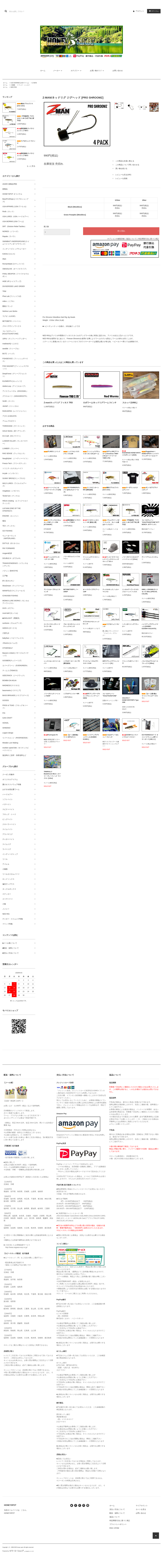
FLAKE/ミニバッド (52, 451)
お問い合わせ (118, 71)
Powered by (18, 1551)
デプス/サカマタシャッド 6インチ (91, 623)
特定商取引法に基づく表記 (148, 239)
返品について (131, 239)
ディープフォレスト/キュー (150, 558)
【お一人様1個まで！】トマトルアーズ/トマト (150, 696)
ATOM (116, 1528)
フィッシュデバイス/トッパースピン (91, 558)
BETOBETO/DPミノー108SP (70, 591)
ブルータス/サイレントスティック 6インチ (71, 625)
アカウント (140, 11)
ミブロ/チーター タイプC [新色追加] (71, 662)
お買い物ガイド (97, 71)
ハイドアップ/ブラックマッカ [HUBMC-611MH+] (91, 737)
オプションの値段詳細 (115, 239)
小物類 (13, 85)
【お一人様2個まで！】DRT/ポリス (70, 736)
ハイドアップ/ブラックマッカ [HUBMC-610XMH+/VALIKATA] (150, 626)
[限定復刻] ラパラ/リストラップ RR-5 (25, 154)
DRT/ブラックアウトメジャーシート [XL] (111, 662)
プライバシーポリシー (118, 1524)
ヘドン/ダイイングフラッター (130, 625)
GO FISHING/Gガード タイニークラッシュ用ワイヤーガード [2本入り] (150, 737)
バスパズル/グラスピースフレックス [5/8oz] (150, 662)
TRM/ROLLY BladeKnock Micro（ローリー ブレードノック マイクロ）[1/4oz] (52, 775)
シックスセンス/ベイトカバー (52, 662)
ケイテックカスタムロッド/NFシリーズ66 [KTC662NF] (52, 522)
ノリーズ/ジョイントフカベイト (71, 558)
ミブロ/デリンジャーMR (71, 694)
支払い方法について (117, 1509)
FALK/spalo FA (51, 735)
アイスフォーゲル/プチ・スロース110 (91, 662)
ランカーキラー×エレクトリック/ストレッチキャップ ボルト (111, 559)
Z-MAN (34, 83)
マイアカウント (142, 1506)
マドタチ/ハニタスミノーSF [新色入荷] (91, 521)
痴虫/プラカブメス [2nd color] (25, 105)
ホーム (42, 71)
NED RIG (14, 87)
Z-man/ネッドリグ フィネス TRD (58, 403)
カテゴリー (76, 71)
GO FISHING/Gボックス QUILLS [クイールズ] (71, 490)
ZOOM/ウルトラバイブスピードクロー (130, 736)
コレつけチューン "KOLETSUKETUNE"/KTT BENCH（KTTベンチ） (150, 522)
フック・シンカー (24, 85)
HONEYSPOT (9, 1513)
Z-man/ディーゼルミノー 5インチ (110, 736)
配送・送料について (117, 1513)
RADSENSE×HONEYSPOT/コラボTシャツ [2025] (130, 453)
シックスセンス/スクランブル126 (71, 453)
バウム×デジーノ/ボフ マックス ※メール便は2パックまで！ (111, 522)
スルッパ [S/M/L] (129, 403)
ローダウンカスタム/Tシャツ (130, 489)
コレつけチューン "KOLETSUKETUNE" (110, 695)
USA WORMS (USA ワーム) (20, 83)
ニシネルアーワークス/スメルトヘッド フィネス (130, 591)
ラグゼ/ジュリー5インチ (26, 142)
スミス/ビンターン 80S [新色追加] (91, 489)
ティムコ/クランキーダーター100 (51, 558)
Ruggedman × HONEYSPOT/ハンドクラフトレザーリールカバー (150, 454)
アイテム (153, 11)
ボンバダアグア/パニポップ (150, 489)
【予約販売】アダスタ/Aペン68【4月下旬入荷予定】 (25, 118)
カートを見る (141, 1509)
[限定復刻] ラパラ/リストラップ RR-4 (25, 130)
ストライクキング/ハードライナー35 (52, 625)
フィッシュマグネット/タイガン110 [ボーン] (91, 453)
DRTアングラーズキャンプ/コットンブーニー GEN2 (91, 696)
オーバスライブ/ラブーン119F (91, 591)
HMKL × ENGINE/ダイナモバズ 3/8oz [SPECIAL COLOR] (150, 592)
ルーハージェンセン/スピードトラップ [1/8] (52, 489)
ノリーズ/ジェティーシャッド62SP (52, 695)
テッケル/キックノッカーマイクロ (111, 591)
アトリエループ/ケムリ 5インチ (52, 591)
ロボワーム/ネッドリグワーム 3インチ (99, 403)
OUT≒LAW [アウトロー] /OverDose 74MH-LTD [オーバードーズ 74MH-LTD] (111, 455)
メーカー (58, 71)
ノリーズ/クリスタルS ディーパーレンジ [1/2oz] (130, 558)
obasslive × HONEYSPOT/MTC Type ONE (130, 700)
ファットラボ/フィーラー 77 (130, 662)
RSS (111, 1528)
